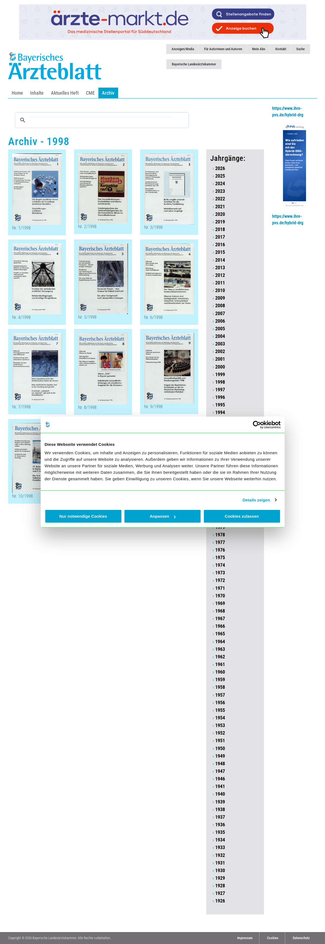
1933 (220, 847)
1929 (220, 878)
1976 (220, 550)
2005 (220, 328)
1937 (220, 817)
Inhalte (37, 93)
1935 (220, 832)
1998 (220, 382)
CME (90, 93)
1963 (220, 649)
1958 (220, 687)
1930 (220, 870)
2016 (220, 244)
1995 (220, 405)
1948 (220, 763)
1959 (220, 679)
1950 (220, 748)
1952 (220, 733)
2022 (220, 198)
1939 (220, 802)
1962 (220, 657)
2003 (220, 344)
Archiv (108, 93)
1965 (220, 633)
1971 (220, 588)
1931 (220, 863)
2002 (220, 351)
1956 (220, 702)
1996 (220, 397)
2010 (220, 290)
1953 (220, 725)
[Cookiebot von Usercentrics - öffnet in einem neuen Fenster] (257, 425)
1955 (220, 710)
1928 (220, 885)
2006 (220, 321)
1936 (220, 824)
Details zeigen (256, 500)
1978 (220, 534)
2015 (220, 252)
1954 (220, 718)
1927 (220, 893)
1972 (220, 580)
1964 (220, 641)
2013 (220, 267)
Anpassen (163, 516)
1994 (220, 412)
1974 (220, 565)
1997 (220, 389)
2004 (220, 336)
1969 (220, 603)
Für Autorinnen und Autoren (223, 49)
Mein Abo (258, 49)
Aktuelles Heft (65, 93)
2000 (220, 367)
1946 (220, 779)
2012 (220, 275)
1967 (220, 618)
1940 (220, 794)
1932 (220, 855)
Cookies (272, 938)
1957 (220, 695)
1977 (220, 542)
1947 (220, 771)
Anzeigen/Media (183, 49)
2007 (220, 313)
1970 (220, 596)
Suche (300, 49)
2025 (220, 176)
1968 (220, 611)
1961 (220, 664)
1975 (220, 557)
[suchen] (101, 120)
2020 (220, 214)
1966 (220, 626)
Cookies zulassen (242, 516)
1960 (220, 672)
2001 (220, 359)
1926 (220, 901)
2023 (220, 191)
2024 (220, 183)
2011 (220, 283)
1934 (220, 840)
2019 (220, 222)
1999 (220, 374)
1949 (220, 756)
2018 (220, 229)
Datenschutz (301, 938)
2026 (220, 168)
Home (17, 93)
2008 (220, 305)
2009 (220, 298)
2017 (220, 237)
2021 (220, 206)
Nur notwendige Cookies (83, 516)
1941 (220, 786)
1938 (220, 809)
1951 (220, 740)
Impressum (245, 938)
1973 (220, 572)
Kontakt (280, 49)
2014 (220, 260)
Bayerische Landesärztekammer (194, 64)
